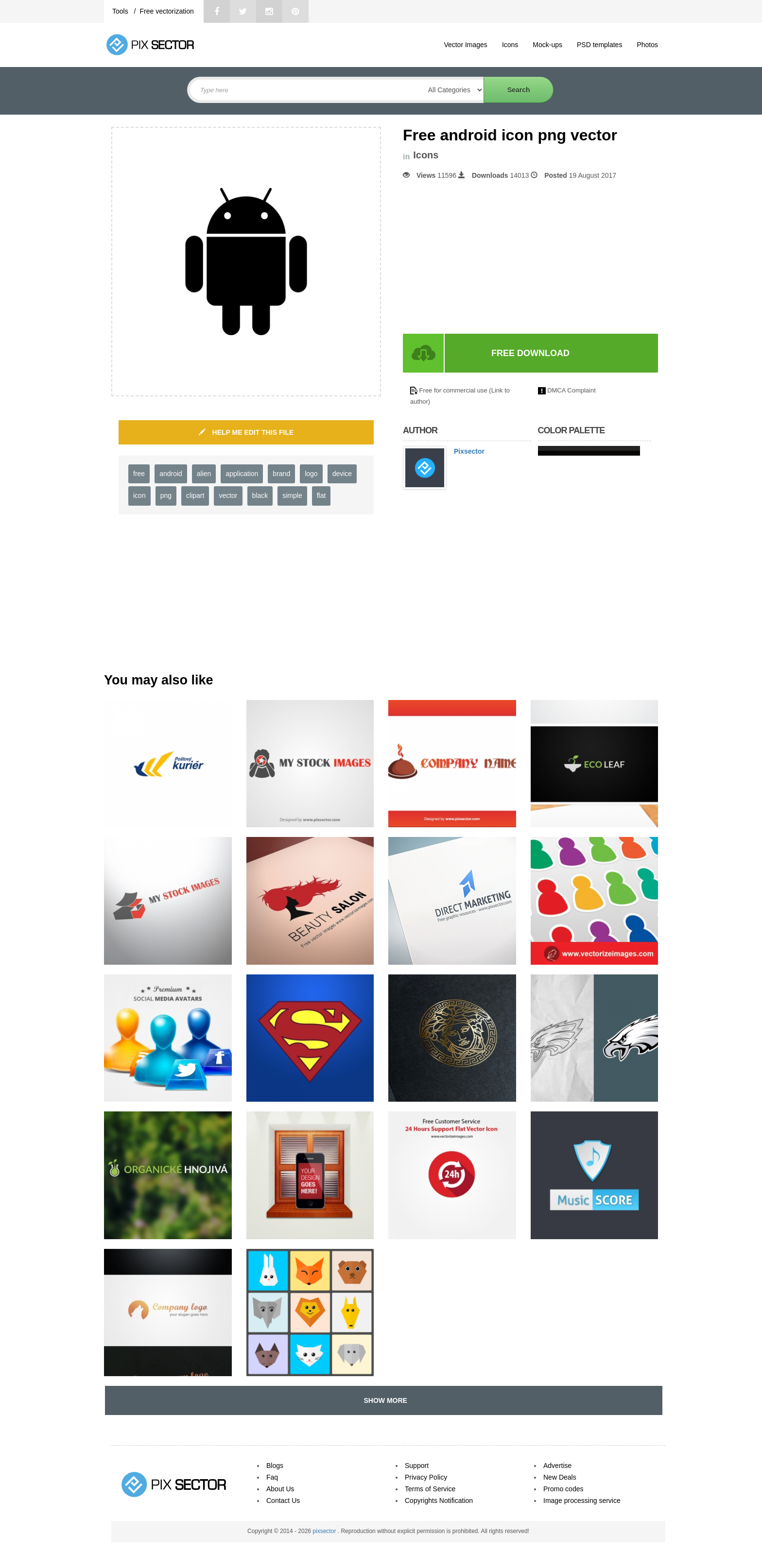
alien (204, 474)
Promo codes (563, 1489)
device (342, 474)
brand (281, 474)
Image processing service (582, 1500)
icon (139, 495)
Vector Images (465, 45)
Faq (272, 1477)
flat (321, 495)
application (241, 474)
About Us (280, 1489)
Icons (510, 45)
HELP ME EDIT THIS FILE (246, 432)
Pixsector (469, 451)
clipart (195, 495)
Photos (647, 45)
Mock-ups (547, 45)
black (260, 495)
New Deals (559, 1477)
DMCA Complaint (571, 390)
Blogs (274, 1465)
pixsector (324, 1531)
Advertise (557, 1465)
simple (292, 495)
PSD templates (599, 45)
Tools (121, 11)
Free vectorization (166, 11)
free (139, 474)
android (170, 474)
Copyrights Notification (439, 1500)
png (166, 495)
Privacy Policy (426, 1477)
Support (417, 1465)
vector (228, 495)
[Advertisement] (484, 257)
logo (311, 474)
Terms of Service (430, 1489)
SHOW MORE (383, 1400)
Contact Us (283, 1500)
